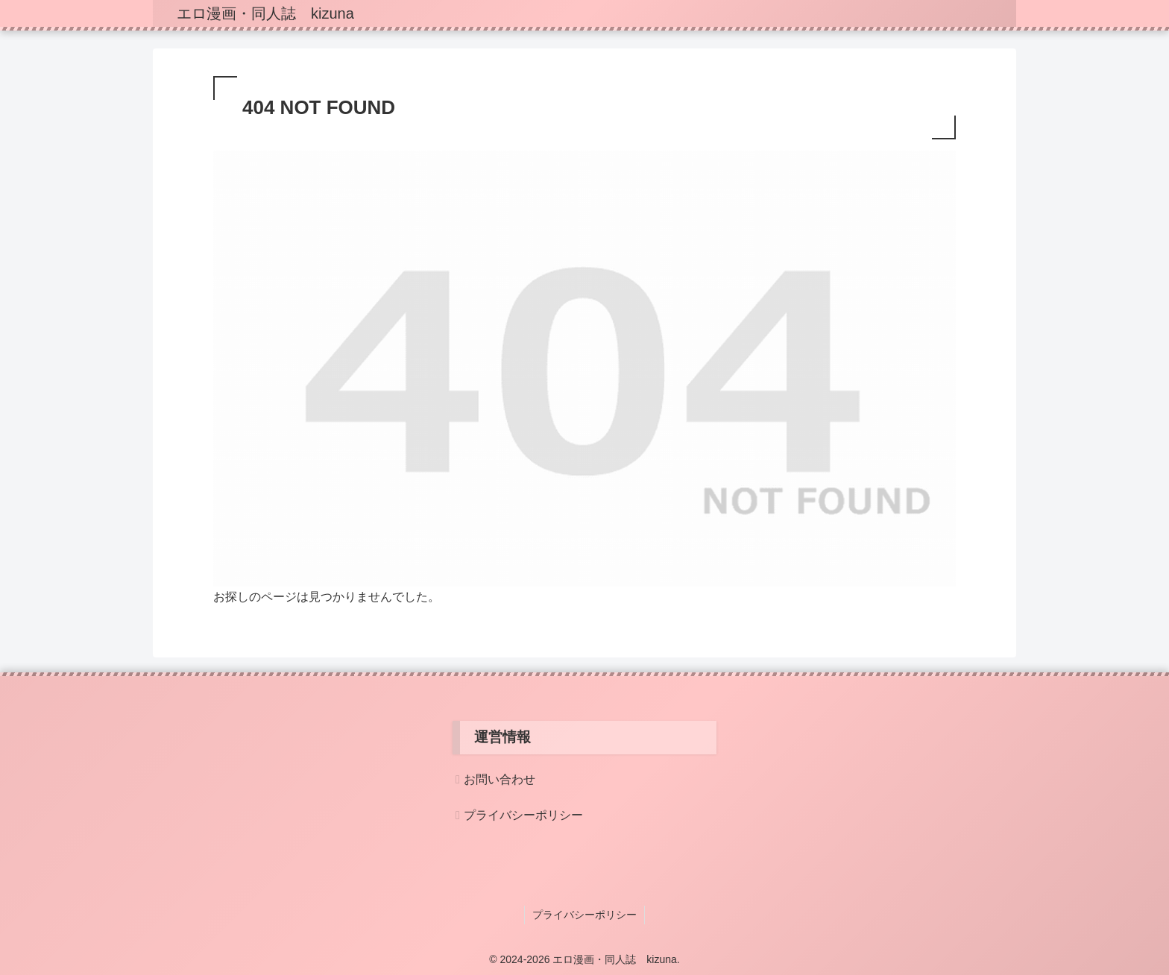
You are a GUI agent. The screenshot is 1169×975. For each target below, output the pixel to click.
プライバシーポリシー (523, 815)
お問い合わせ (499, 779)
